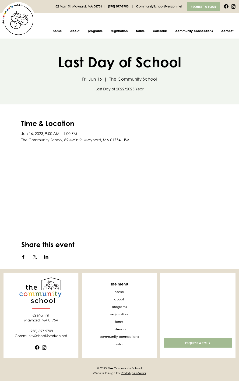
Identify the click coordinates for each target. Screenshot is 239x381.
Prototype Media (133, 373)
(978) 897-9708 (118, 6)
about (119, 299)
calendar (119, 329)
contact (119, 344)
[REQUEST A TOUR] (203, 6)
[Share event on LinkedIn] (46, 257)
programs (119, 306)
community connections (119, 336)
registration (119, 314)
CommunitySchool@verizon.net (159, 6)
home (119, 291)
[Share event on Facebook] (23, 257)
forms (119, 321)
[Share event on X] (35, 257)
